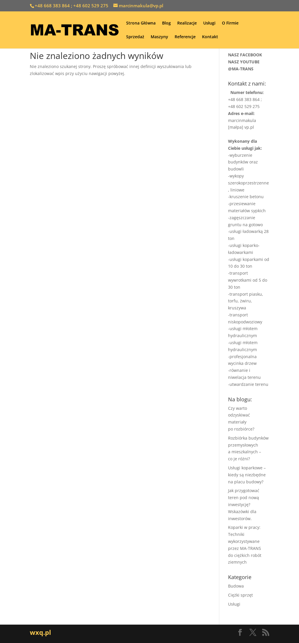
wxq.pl (40, 632)
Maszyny (159, 37)
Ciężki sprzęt (240, 595)
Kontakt (210, 37)
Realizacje (187, 23)
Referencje (185, 37)
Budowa (236, 586)
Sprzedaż (135, 37)
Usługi (209, 23)
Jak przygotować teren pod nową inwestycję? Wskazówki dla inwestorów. (243, 504)
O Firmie (230, 23)
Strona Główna (141, 23)
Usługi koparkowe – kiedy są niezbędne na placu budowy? (247, 475)
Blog (166, 23)
